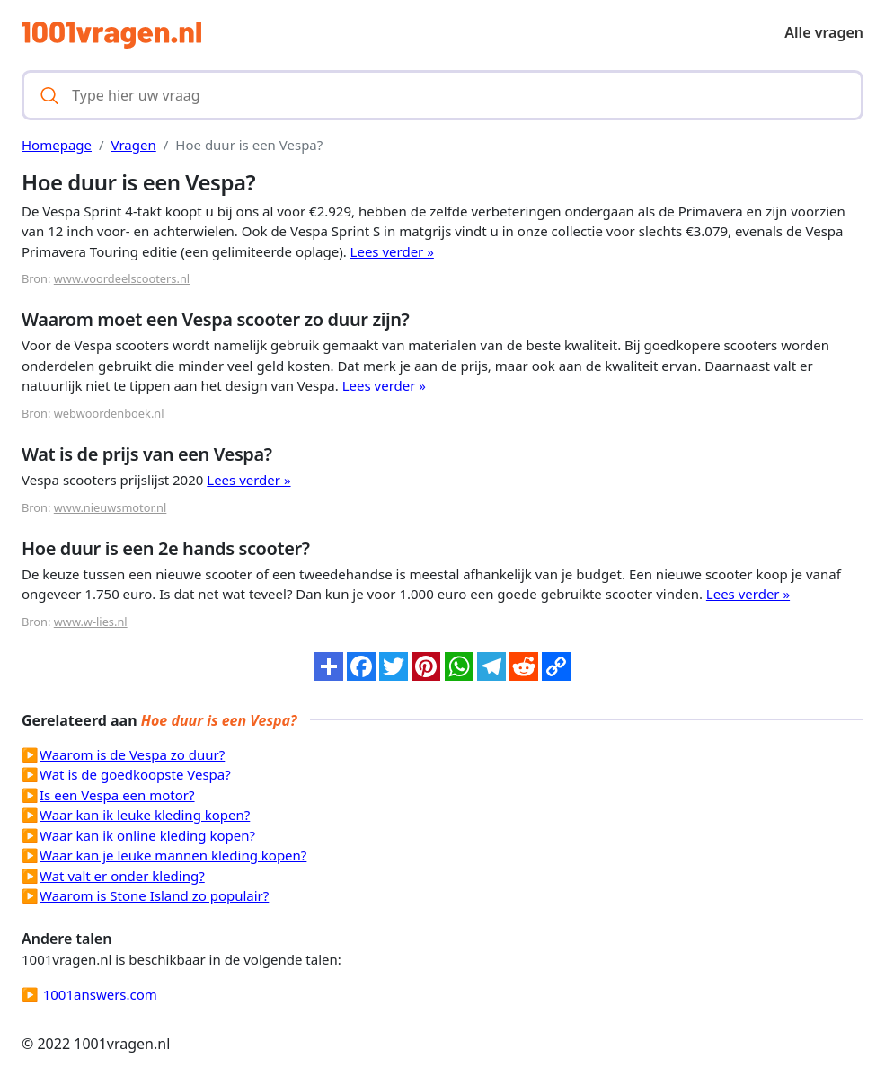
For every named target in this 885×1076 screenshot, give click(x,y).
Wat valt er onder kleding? (122, 876)
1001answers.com (100, 994)
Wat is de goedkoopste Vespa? (135, 774)
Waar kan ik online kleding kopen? (147, 835)
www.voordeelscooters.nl (122, 278)
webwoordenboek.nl (109, 413)
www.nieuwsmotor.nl (110, 507)
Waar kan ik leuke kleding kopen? (145, 815)
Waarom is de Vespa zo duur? (132, 754)
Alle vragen (823, 32)
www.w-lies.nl (91, 621)
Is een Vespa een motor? (117, 795)
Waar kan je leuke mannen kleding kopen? (173, 855)
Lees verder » (392, 251)
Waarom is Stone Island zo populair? (154, 895)
